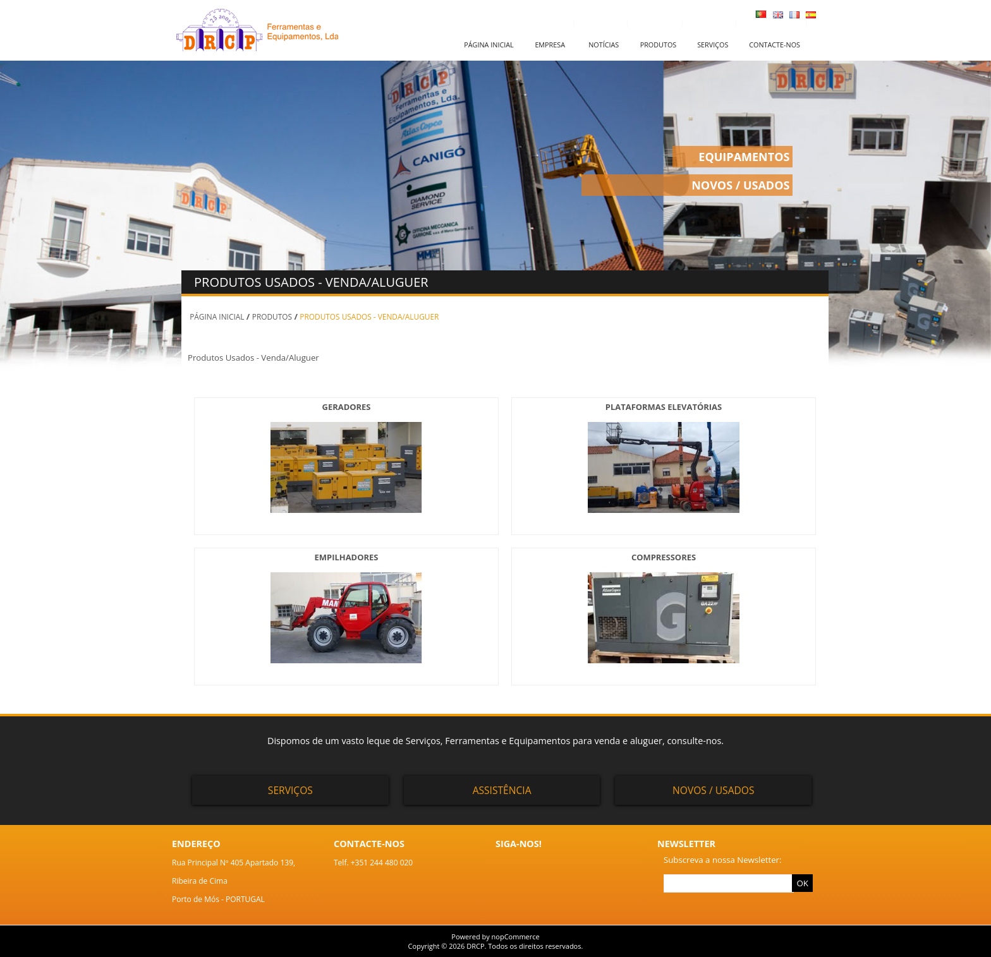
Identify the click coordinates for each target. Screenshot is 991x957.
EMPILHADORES (347, 557)
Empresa (550, 44)
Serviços (712, 44)
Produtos (658, 44)
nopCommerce (516, 936)
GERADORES (346, 406)
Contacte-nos (774, 44)
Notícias (603, 44)
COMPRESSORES (663, 557)
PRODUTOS (272, 316)
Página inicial (488, 44)
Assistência (502, 790)
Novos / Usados (713, 790)
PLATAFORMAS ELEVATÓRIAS (663, 406)
